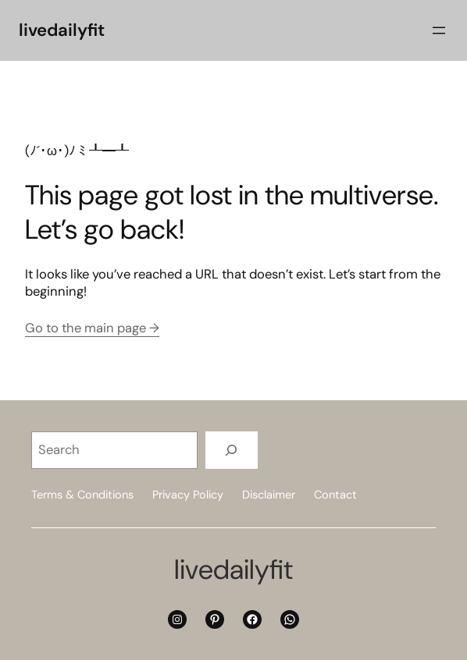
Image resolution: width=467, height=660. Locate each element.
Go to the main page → (92, 328)
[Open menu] (439, 30)
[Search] (231, 449)
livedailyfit (62, 30)
